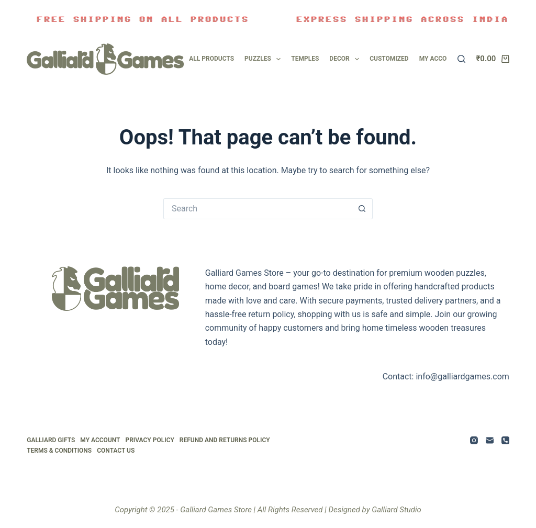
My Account (100, 440)
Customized (389, 58)
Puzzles (262, 59)
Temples (305, 58)
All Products (211, 58)
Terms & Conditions (59, 450)
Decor (344, 59)
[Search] (461, 59)
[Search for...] (257, 208)
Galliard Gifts (51, 440)
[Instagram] (474, 440)
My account (439, 58)
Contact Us (116, 450)
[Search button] (362, 208)
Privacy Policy (149, 440)
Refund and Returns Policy (225, 440)
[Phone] (505, 440)
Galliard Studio (396, 509)
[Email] (490, 440)
